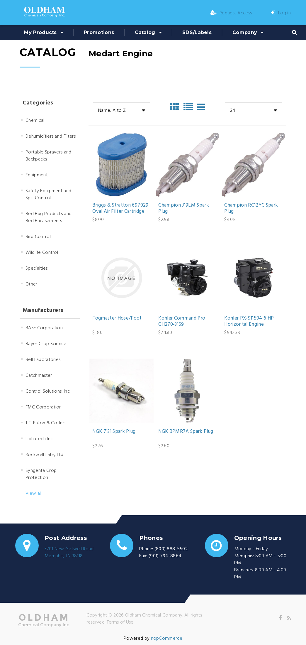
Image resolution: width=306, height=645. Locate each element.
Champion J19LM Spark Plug (183, 208)
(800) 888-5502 (171, 549)
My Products (40, 32)
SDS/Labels (197, 32)
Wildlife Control (41, 252)
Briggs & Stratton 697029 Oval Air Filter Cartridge (120, 208)
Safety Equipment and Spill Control (48, 194)
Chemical (35, 120)
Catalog (145, 32)
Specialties (36, 268)
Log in (281, 13)
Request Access (231, 13)
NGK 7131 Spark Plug (113, 432)
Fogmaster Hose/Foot (117, 318)
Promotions (99, 32)
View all (33, 493)
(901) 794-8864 (165, 556)
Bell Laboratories (42, 360)
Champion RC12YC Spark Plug (251, 208)
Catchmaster (38, 375)
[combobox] (121, 110)
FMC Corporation (43, 407)
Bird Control (38, 237)
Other (31, 284)
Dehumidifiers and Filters (50, 136)
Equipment (36, 175)
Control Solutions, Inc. (47, 391)
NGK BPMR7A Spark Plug (185, 432)
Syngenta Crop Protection (41, 474)
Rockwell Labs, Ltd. (44, 455)
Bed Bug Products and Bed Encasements (48, 217)
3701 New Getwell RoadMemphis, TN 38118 (69, 552)
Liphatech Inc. (39, 439)
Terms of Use (120, 622)
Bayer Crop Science (46, 344)
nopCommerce (167, 638)
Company (244, 32)
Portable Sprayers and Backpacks (48, 155)
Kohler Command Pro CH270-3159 (181, 321)
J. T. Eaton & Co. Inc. (45, 423)
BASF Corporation (44, 328)
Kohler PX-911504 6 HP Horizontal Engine (249, 321)
